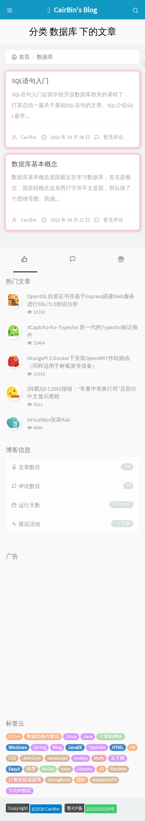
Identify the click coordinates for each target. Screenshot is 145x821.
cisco (65, 769)
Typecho (97, 747)
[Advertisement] (72, 635)
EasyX (14, 769)
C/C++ (14, 736)
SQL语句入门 (30, 81)
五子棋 (118, 758)
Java (87, 736)
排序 (31, 769)
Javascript (57, 758)
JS (101, 769)
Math (99, 758)
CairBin (28, 137)
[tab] (24, 258)
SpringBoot (59, 780)
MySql (48, 769)
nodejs (80, 758)
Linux (71, 736)
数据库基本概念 (35, 164)
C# (132, 747)
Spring (39, 747)
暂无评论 (113, 137)
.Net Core (31, 758)
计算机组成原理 (25, 780)
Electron (118, 769)
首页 (21, 56)
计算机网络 (110, 736)
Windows (18, 747)
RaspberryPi (104, 780)
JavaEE (75, 747)
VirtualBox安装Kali (48, 419)
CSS (12, 758)
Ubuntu (84, 769)
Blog (57, 747)
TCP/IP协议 (20, 791)
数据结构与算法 (43, 736)
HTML (117, 747)
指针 (81, 780)
